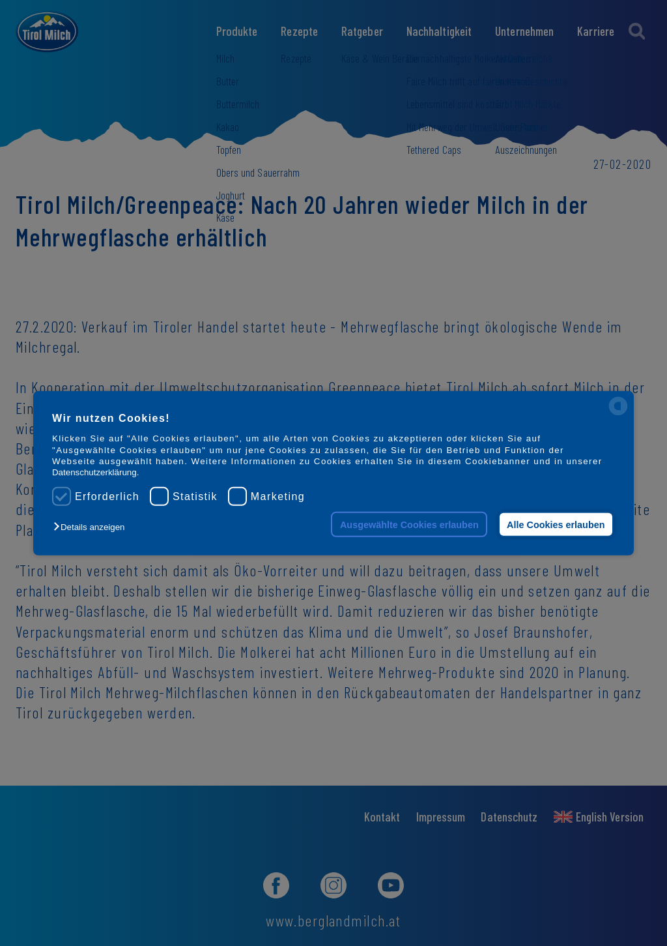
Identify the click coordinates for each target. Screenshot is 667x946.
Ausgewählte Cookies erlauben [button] (409, 524)
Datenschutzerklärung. (95, 472)
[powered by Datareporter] (618, 414)
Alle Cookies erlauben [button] (555, 524)
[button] (92, 527)
